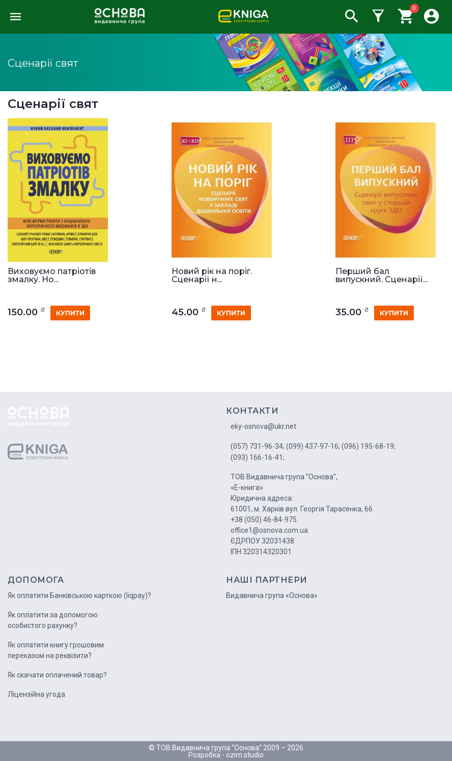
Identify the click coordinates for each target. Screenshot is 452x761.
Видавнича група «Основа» (272, 595)
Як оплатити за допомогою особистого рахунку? (53, 620)
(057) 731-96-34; (258, 446)
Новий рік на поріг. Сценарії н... (212, 275)
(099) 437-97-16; (313, 446)
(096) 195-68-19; (369, 446)
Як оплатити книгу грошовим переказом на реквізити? (56, 650)
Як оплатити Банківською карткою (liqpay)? (79, 595)
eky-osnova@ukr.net (263, 426)
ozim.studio (245, 754)
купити (70, 313)
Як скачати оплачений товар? (57, 675)
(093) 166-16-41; (258, 457)
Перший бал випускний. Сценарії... (381, 275)
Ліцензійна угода (36, 694)
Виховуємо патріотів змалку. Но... (52, 275)
